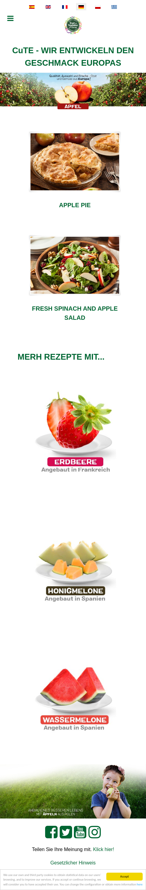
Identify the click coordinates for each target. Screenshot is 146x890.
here (140, 885)
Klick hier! (103, 849)
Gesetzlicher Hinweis (72, 862)
